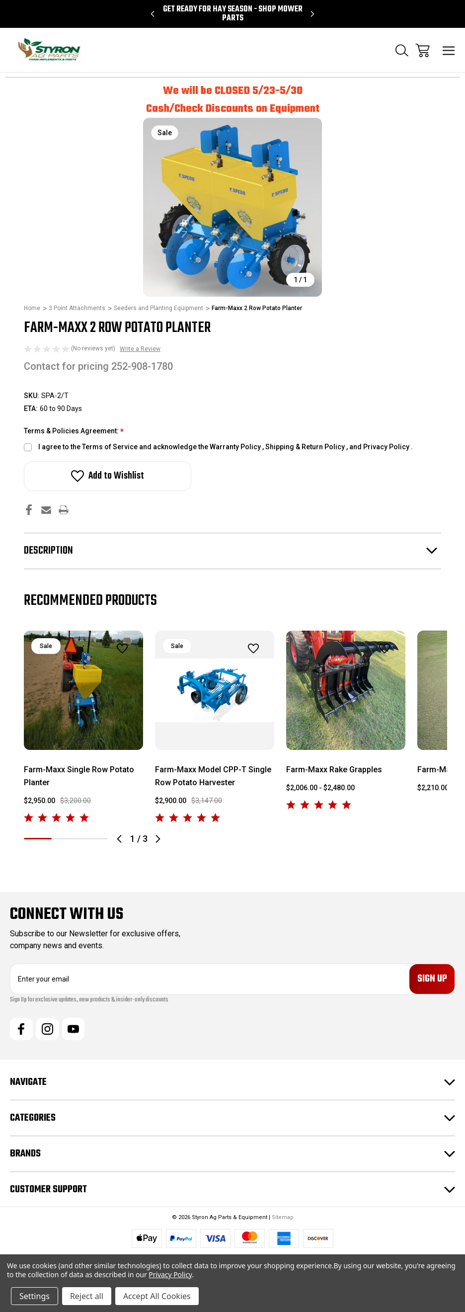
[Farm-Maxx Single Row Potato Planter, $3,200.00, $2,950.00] (83, 690)
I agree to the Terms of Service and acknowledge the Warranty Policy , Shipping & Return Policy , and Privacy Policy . (225, 447)
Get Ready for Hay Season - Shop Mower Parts (233, 14)
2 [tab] (65, 838)
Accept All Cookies (157, 1296)
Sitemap (283, 1218)
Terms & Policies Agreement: (74, 431)
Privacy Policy (170, 1274)
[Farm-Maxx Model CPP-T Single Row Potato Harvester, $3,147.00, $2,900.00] (214, 690)
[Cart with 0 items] (422, 50)
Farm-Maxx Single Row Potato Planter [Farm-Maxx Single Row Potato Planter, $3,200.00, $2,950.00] (79, 776)
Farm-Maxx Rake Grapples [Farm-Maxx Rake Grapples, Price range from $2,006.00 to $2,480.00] (334, 769)
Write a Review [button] (140, 348)
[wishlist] (109, 649)
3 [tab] (93, 838)
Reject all (86, 1296)
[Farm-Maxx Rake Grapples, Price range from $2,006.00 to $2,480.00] (345, 690)
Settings (34, 1296)
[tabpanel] (83, 728)
